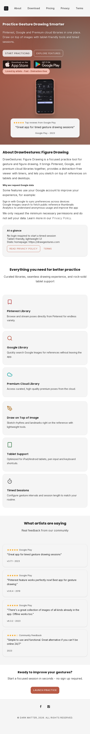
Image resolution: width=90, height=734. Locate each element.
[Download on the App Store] (17, 68)
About (17, 8)
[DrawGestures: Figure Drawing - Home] (6, 8)
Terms (79, 8)
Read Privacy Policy (24, 248)
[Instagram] (48, 707)
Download (34, 8)
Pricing (50, 8)
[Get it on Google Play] (47, 68)
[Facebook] (40, 707)
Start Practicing (17, 55)
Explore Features (48, 55)
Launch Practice (45, 690)
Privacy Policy (61, 218)
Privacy (65, 8)
